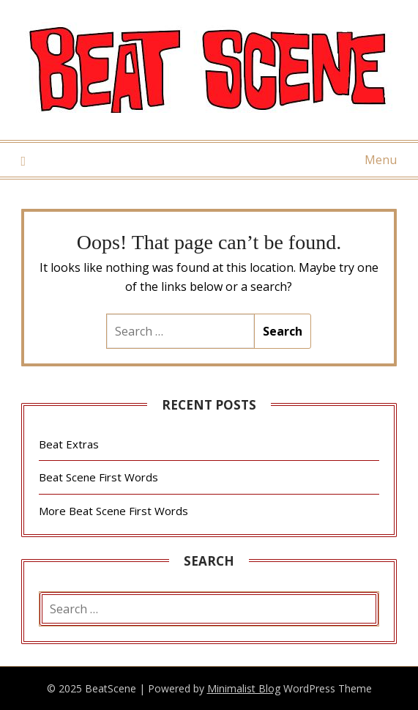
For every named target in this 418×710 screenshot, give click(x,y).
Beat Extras (69, 444)
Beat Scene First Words (98, 477)
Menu (381, 160)
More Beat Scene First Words (113, 510)
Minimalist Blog (243, 688)
